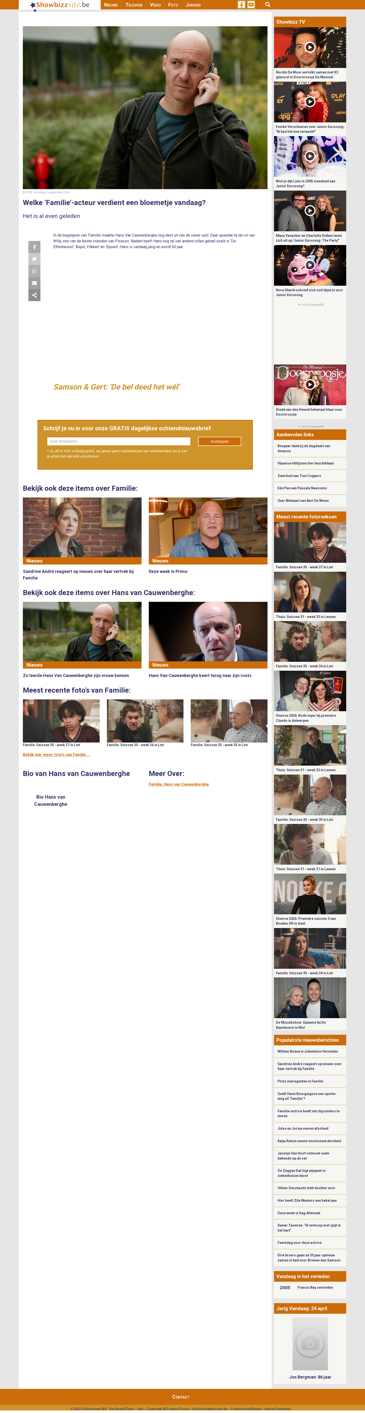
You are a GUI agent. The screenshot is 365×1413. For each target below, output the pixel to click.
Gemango (283, 1409)
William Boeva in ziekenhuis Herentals (308, 1051)
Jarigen (193, 5)
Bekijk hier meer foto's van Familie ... (56, 754)
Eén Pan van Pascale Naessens (302, 488)
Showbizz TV (290, 22)
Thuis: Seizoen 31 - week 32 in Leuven (306, 770)
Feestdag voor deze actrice (300, 1243)
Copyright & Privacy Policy (168, 1409)
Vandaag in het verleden (303, 1276)
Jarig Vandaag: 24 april (301, 1308)
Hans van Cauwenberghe (186, 784)
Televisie (134, 5)
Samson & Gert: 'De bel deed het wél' (116, 386)
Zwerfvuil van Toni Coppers (299, 476)
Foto (173, 5)
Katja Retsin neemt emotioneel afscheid (309, 1141)
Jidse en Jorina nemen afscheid (303, 1128)
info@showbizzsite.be (210, 1409)
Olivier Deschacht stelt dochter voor (306, 1188)
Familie (155, 784)
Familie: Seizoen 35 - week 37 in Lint (51, 745)
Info (140, 1409)
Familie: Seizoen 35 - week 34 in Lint (304, 973)
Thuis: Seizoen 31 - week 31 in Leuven (306, 869)
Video (155, 5)
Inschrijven (220, 441)
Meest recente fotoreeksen (306, 517)
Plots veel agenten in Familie (300, 1081)
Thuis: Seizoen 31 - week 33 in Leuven (306, 617)
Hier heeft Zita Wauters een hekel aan (307, 1200)
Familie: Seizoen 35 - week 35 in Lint (219, 745)
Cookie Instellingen (245, 1409)
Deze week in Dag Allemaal (299, 1213)
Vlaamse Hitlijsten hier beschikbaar (306, 463)
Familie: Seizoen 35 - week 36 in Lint (135, 745)
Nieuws (111, 5)
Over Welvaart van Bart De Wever (303, 501)
